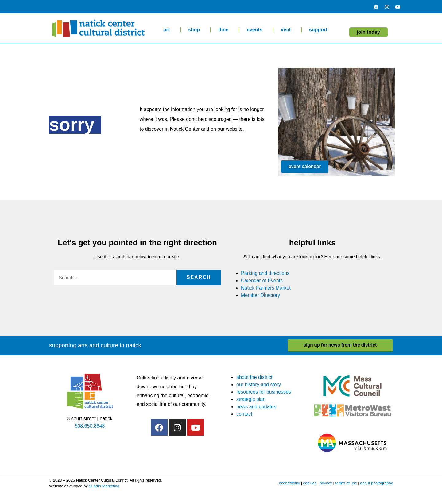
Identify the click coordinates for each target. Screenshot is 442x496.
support (320, 30)
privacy (326, 483)
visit (287, 30)
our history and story (258, 384)
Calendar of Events (262, 280)
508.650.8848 (90, 426)
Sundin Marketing (104, 486)
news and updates (256, 406)
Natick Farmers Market (266, 287)
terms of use (346, 483)
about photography (376, 483)
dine (224, 30)
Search (199, 277)
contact (244, 414)
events (256, 30)
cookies (309, 483)
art (168, 30)
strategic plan (251, 399)
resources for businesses (263, 391)
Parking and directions (265, 273)
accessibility (289, 483)
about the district (254, 377)
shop (195, 30)
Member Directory (260, 295)
